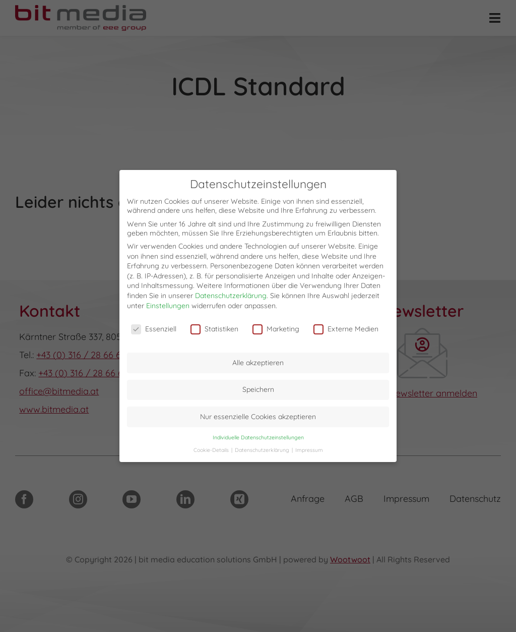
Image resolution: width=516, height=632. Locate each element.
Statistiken (214, 328)
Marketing (275, 328)
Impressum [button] (309, 449)
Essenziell (153, 328)
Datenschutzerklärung (231, 295)
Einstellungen (167, 305)
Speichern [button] (258, 389)
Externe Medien (345, 328)
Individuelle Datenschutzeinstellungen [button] (258, 437)
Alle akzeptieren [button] (258, 362)
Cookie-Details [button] (212, 449)
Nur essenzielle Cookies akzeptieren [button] (258, 416)
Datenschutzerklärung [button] (263, 449)
